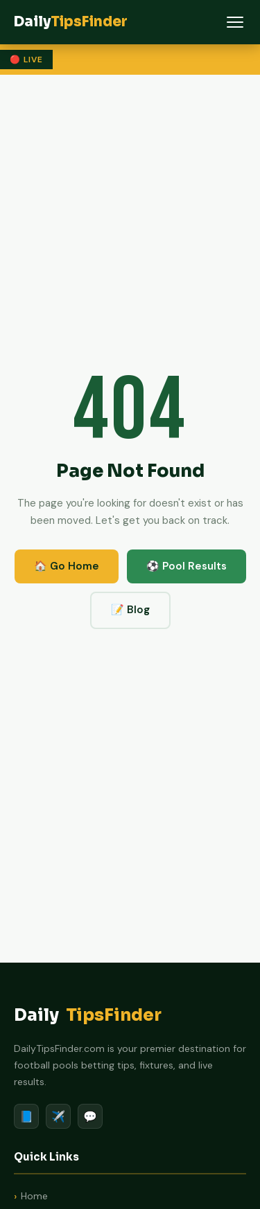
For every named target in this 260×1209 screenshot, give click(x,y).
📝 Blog (130, 610)
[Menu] (235, 22)
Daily (88, 1015)
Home (34, 1196)
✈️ (58, 1116)
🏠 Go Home (66, 566)
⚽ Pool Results (186, 566)
